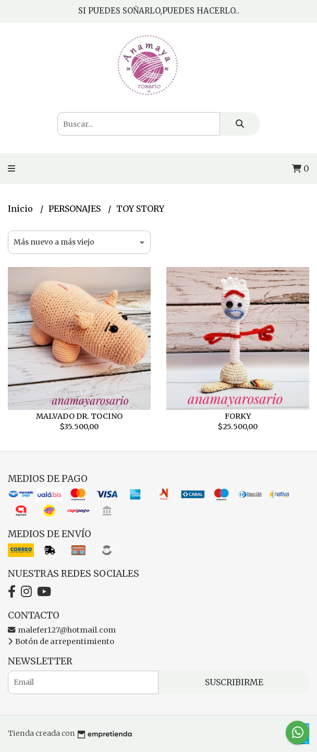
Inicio (21, 208)
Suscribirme (234, 682)
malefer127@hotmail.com (62, 630)
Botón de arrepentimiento (61, 641)
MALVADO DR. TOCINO (79, 416)
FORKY (238, 416)
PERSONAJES (75, 208)
